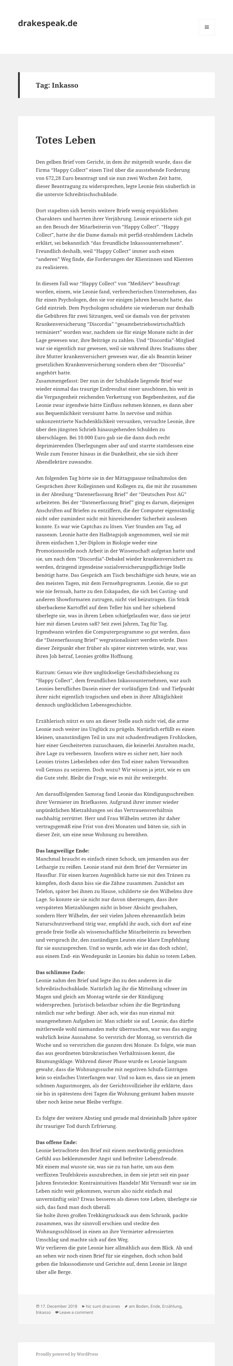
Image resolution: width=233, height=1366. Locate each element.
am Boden (138, 1306)
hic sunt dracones (103, 1306)
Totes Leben (66, 139)
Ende (155, 1306)
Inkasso (43, 1312)
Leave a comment (76, 1312)
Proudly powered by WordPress (67, 1354)
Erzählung (172, 1306)
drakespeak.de (47, 22)
